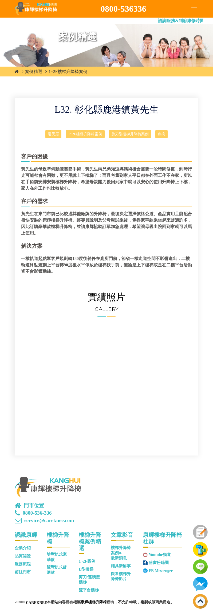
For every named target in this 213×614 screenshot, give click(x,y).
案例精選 (33, 71)
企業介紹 (23, 548)
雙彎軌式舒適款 (57, 569)
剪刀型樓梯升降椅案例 (130, 134)
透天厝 (53, 134)
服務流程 (23, 564)
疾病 (161, 134)
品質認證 (23, 556)
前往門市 (23, 572)
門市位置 (34, 505)
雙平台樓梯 (89, 590)
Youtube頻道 (160, 554)
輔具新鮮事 (121, 566)
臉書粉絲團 (159, 562)
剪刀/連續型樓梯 (89, 579)
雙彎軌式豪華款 (57, 557)
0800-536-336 (37, 513)
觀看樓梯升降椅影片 (121, 576)
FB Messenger (161, 570)
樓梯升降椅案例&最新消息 (121, 553)
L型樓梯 (86, 569)
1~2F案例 (87, 561)
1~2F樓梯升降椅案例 (68, 71)
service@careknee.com (49, 520)
